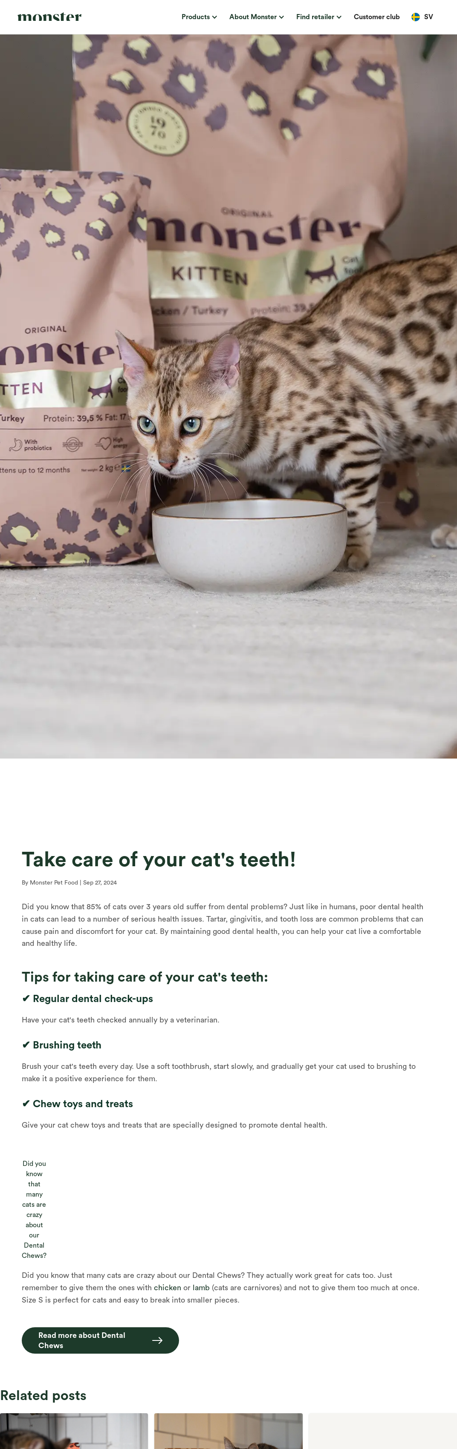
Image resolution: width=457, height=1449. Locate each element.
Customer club (377, 17)
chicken (167, 1288)
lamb (201, 1288)
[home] (59, 17)
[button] (198, 17)
